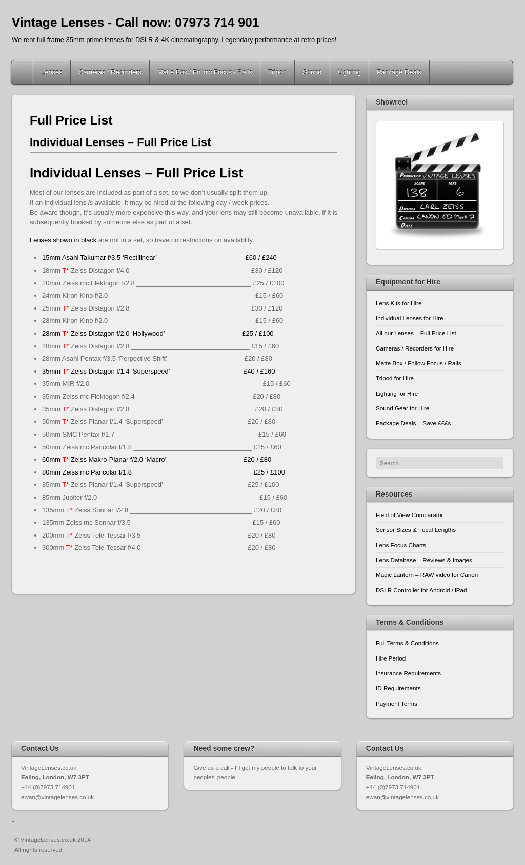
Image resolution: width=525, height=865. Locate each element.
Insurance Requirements (408, 673)
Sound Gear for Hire (402, 408)
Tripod (277, 72)
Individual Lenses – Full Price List (120, 142)
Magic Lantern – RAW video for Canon (427, 574)
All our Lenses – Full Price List (416, 332)
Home (23, 72)
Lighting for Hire (397, 393)
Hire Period (391, 658)
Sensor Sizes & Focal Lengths (416, 529)
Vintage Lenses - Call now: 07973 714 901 (135, 22)
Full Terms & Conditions (407, 643)
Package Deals (399, 72)
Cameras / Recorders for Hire (415, 348)
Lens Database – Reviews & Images (424, 560)
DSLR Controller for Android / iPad (421, 590)
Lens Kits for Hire (398, 303)
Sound (311, 72)
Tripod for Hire (395, 378)
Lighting (349, 72)
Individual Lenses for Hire (409, 318)
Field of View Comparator (409, 514)
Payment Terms (396, 703)
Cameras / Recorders (110, 72)
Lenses (52, 72)
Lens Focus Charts (401, 545)
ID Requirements (398, 688)
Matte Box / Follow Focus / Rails (204, 72)
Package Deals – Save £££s (413, 423)
